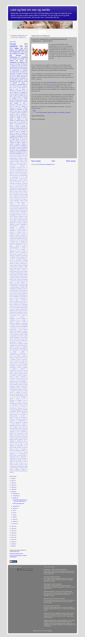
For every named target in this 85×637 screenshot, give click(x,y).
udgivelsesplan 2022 (14, 456)
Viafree (15, 219)
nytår (25, 365)
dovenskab (18, 260)
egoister (24, 112)
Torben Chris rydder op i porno (20, 217)
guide (16, 295)
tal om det (17, 436)
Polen (26, 197)
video (15, 95)
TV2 (23, 214)
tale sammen (13, 147)
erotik (17, 89)
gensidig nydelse (14, 67)
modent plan (18, 354)
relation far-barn (19, 390)
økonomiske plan (22, 470)
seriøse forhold (15, 139)
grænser (11, 295)
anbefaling (24, 57)
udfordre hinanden (22, 455)
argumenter (12, 233)
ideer (23, 301)
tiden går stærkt (19, 444)
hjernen (11, 299)
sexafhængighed (17, 409)
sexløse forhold (20, 411)
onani (17, 131)
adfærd (24, 222)
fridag (19, 279)
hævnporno (17, 301)
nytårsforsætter (13, 367)
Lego (17, 186)
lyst (10, 92)
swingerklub (23, 431)
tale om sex (18, 437)
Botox (17, 161)
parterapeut (23, 376)
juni (16, 310)
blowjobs (23, 246)
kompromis (19, 90)
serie (26, 137)
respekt (23, 82)
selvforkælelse (12, 403)
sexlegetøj (13, 62)
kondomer (25, 70)
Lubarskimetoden (13, 188)
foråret (11, 279)
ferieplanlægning (19, 272)
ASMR (19, 155)
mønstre (24, 356)
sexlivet (23, 139)
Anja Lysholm (25, 155)
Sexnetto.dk (12, 211)
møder (19, 356)
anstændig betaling (21, 228)
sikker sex (23, 141)
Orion (11, 194)
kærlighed (14, 46)
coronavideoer (23, 252)
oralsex (11, 64)
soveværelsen (12, 420)
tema (25, 439)
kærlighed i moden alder (16, 326)
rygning (11, 398)
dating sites (12, 255)
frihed (24, 117)
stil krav (19, 425)
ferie (17, 114)
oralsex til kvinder (14, 133)
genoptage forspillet (24, 285)
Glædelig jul (15, 98)
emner (11, 265)
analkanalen (12, 227)
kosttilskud (24, 318)
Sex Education (16, 207)
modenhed (12, 354)
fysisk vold (13, 280)
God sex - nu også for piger (20, 178)
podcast (14, 65)
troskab (11, 450)
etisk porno (24, 268)
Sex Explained (23, 207)
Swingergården (13, 214)
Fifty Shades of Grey (14, 175)
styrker (20, 428)
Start (53, 161)
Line (25, 186)
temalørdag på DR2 (21, 441)
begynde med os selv (14, 239)
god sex (16, 122)
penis (26, 378)
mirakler (23, 351)
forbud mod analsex (15, 276)
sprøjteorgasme (18, 422)
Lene (21, 186)
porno (21, 60)
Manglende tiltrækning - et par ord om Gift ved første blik (58, 591)
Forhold (13, 44)
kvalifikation (18, 323)
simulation (12, 142)
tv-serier (13, 452)
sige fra (13, 412)
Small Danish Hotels (14, 213)
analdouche (23, 225)
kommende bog (15, 315)
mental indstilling (22, 348)
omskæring (14, 368)
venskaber (19, 152)
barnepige (12, 236)
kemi (25, 310)
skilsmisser (23, 93)
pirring (17, 382)
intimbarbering (25, 305)
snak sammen (23, 417)
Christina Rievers (22, 164)
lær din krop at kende (19, 338)
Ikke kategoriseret (15, 52)
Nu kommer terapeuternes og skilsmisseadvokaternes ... (20, 500)
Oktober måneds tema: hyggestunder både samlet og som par (59, 613)
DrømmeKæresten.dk (20, 170)
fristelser (54, 112)
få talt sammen (20, 280)
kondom (23, 315)
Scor (11, 106)
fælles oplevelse (21, 282)
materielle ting (14, 345)
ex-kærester (12, 269)
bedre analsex (18, 236)
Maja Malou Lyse (13, 189)
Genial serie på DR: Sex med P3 (52, 605)
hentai (16, 298)
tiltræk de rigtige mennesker (15, 447)
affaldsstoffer (12, 224)
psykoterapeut (14, 389)
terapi (17, 442)
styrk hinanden (23, 426)
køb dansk (13, 327)
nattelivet (11, 357)
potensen (21, 384)
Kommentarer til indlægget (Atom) (46, 164)
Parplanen (19, 104)
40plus (23, 153)
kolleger (11, 313)
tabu (23, 434)
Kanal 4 (24, 181)
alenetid (19, 108)
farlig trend (16, 271)
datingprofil (25, 111)
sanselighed (19, 400)
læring (17, 128)
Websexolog (13, 57)
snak (11, 95)
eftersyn (17, 263)
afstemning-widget (13, 225)
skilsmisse (16, 93)
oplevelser (23, 131)
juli (13, 510)
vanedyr (24, 459)
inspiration (23, 78)
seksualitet (12, 401)
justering (20, 310)
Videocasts (12, 108)
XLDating (19, 221)
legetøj (17, 126)
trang (17, 150)
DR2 (11, 97)
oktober (15, 498)
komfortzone (25, 313)
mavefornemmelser (22, 345)
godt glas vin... (22, 37)
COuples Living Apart (21, 163)
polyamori (13, 136)
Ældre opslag (70, 161)
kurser (17, 125)
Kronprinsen (18, 183)
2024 (12, 478)
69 (10, 86)
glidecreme (23, 67)
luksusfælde (13, 335)
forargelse (26, 274)
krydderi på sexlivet (14, 321)
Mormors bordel (18, 191)
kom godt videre (18, 313)
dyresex (16, 261)
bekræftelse (23, 241)
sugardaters (12, 431)
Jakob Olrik (17, 181)
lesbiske (11, 332)
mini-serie (15, 351)
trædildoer (23, 450)
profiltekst (24, 386)
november (24, 359)
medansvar (12, 346)
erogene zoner (14, 266)
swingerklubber (22, 84)
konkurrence (22, 316)
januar (12, 309)
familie (18, 269)
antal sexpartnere (22, 230)
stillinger (24, 144)
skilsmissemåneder (13, 415)
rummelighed (23, 397)
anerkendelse (22, 227)
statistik (17, 144)
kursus (23, 125)
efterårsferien (23, 263)
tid (23, 442)
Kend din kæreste (51, 82)
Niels (11, 192)
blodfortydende (18, 244)
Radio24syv (16, 200)
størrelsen (24, 430)
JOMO (11, 181)
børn (19, 65)
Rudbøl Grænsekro (21, 202)
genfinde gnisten (20, 120)
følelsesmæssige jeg (14, 283)
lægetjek (17, 337)
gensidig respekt (14, 78)
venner (16, 463)
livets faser (12, 128)
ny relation (23, 360)
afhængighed (23, 224)
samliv (21, 137)
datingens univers (15, 257)
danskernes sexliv (22, 254)
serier (18, 406)
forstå (22, 277)
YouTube (19, 222)
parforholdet (12, 134)
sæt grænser (20, 433)
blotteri (11, 246)
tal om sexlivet (23, 436)
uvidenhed (19, 459)
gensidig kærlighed (15, 287)
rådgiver (17, 398)
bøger (11, 89)
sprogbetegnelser (22, 420)
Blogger (21, 159)
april (14, 517)
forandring (23, 114)
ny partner (17, 360)
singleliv (24, 142)
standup (23, 423)
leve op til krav (18, 332)
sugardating (23, 145)
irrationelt (16, 307)
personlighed (23, 381)
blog (25, 244)
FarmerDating (23, 173)
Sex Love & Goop (13, 208)
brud (16, 249)
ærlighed (22, 62)
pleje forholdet (23, 382)
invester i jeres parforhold (16, 123)
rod (14, 397)
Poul (12, 199)
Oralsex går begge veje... (19, 503)
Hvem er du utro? (22, 180)
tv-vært (19, 452)
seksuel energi (21, 401)
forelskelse (12, 115)
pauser (22, 378)
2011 (12, 539)
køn (19, 327)
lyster (22, 335)
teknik (16, 439)
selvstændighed (14, 404)
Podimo (21, 197)
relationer (14, 82)
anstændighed (12, 230)
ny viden (15, 362)
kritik (19, 320)
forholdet (49, 112)
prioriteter (18, 386)
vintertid (11, 464)
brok (10, 249)
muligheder (14, 130)
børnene (19, 251)
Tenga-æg (21, 216)
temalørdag (12, 441)
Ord (25, 192)
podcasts (25, 134)
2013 (12, 535)
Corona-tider (22, 166)
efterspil (13, 112)
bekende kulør (15, 241)
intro (12, 307)
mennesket (15, 348)
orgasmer (15, 92)
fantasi (11, 271)
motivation (24, 354)
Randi (22, 200)
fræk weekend (25, 279)
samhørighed (23, 92)
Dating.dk (19, 167)
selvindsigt (19, 403)
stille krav (24, 425)
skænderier (23, 415)
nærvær (19, 367)
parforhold (21, 50)
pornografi (19, 136)
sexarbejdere (25, 409)
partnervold (12, 378)
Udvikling (23, 106)
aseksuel (24, 233)
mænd (12, 60)
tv (27, 450)
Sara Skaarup (21, 203)
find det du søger (13, 274)
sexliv (11, 93)
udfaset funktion (13, 455)
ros (17, 397)
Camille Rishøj (13, 164)
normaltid (13, 359)
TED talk (19, 214)
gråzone (24, 293)
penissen (13, 379)
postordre (15, 384)
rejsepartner (25, 389)
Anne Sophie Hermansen (17, 156)
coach (16, 252)
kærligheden (25, 326)
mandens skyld (13, 343)
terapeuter (12, 442)
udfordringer (12, 152)
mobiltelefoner (22, 353)
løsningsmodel (13, 342)
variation (11, 461)
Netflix (24, 191)
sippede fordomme (14, 414)
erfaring (11, 114)
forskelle (18, 117)
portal (11, 384)
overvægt (19, 375)
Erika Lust (20, 172)
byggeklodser (12, 251)
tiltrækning (23, 148)
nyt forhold (19, 365)
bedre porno (25, 236)
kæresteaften (25, 323)
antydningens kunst (21, 232)
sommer (11, 144)
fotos (15, 279)
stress (11, 145)
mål (10, 356)
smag (17, 417)
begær (22, 239)
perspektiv (12, 382)
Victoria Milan (21, 219)
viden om (18, 48)
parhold (11, 376)
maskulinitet (19, 343)
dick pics (12, 260)
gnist (20, 290)
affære (18, 224)
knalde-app (19, 312)
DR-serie (19, 86)
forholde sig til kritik (21, 115)
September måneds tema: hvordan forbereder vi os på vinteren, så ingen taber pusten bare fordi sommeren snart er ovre (59, 621)
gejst (27, 283)
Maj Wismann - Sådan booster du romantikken (55, 569)
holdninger (23, 299)
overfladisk (13, 375)
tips (16, 448)
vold (11, 153)
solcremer (12, 419)
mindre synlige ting (24, 349)
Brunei (21, 161)
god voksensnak (14, 291)
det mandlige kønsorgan (21, 258)
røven (24, 398)
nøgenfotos (25, 367)
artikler (18, 233)
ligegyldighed (25, 332)
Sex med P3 (18, 210)
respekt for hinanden (19, 393)
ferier (25, 272)
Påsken (24, 199)
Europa (24, 172)
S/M (25, 104)
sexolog (17, 141)
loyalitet (26, 334)
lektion (25, 331)
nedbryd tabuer (15, 71)
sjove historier (23, 414)
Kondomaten (18, 101)
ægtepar (24, 469)
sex (26, 46)
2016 (12, 528)
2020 (12, 487)
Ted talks (15, 216)
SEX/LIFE (12, 203)
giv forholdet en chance (21, 288)
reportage (18, 392)
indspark (16, 302)
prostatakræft (12, 387)
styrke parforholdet (13, 428)
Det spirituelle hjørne (20, 169)
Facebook (16, 173)
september (15, 506)
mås (14, 356)
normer (18, 359)
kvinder (22, 59)
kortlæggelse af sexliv (14, 318)
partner (21, 79)
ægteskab (12, 470)
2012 (12, 537)
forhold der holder (24, 276)
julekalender (23, 309)
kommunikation (16, 70)
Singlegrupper (23, 211)
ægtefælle (17, 469)
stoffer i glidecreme (14, 426)
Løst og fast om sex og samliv (30, 9)
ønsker (11, 472)
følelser (23, 89)
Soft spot (24, 213)
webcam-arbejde (14, 467)
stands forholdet (15, 423)
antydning (12, 232)
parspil (17, 376)
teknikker (20, 439)
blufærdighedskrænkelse (15, 247)
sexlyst (11, 141)
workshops (22, 467)
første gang (22, 283)
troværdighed (17, 450)
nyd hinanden (13, 79)
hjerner (17, 299)
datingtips (22, 257)
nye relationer (21, 362)
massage (26, 343)
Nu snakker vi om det (18, 192)
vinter (25, 152)
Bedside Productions (23, 158)
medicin (18, 346)
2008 (12, 546)
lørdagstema (23, 340)
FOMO (11, 173)
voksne (21, 464)
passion (17, 378)
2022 (12, 483)
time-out (11, 150)
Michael (11, 191)
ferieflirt (12, 272)
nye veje (19, 364)
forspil (14, 59)
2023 (12, 480)
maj (25, 342)
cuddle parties (13, 254)
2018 (12, 491)
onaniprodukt (12, 370)
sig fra (26, 411)
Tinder (16, 106)
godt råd (19, 293)
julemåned (12, 310)
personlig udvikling (22, 379)
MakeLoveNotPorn (22, 189)
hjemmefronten (61, 112)
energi (15, 265)
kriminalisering (12, 320)
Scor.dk (22, 205)
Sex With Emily (21, 208)
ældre (16, 470)
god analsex (25, 290)
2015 (12, 530)
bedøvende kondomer (21, 238)
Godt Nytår (12, 73)
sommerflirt (18, 419)
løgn (22, 128)
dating (22, 53)
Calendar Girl (22, 95)
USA (11, 219)
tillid (18, 148)
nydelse (24, 71)
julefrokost (68, 112)
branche (24, 247)
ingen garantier (23, 302)
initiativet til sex (17, 304)
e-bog (24, 65)
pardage (24, 375)
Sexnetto (24, 210)
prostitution (19, 81)
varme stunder (19, 461)
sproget (11, 422)
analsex (12, 50)
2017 (12, 526)
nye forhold (22, 130)
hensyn (11, 298)
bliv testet (22, 243)
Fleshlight (25, 97)
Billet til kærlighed (15, 159)
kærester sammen (15, 324)
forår (25, 277)
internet (18, 305)
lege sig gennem (18, 331)
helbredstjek (16, 296)
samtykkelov (12, 400)
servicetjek (20, 408)
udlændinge (23, 456)
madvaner (20, 342)
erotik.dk (20, 266)
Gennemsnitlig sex (16, 177)
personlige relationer (14, 381)
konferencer (12, 316)
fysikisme (19, 119)
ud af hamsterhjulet (21, 453)
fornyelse (13, 277)
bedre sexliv (17, 111)
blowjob (17, 246)
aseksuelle (12, 235)
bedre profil (13, 238)
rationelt (26, 81)
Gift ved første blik (14, 68)
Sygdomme (19, 75)
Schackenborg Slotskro (14, 205)
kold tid (24, 312)
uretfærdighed (12, 459)
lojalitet (21, 334)
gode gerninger (23, 291)
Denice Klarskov (17, 97)
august (14, 508)
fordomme (25, 64)
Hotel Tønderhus (13, 180)
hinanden (23, 122)
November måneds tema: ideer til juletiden (54, 598)
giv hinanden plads (13, 290)
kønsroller (24, 327)
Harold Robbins (19, 100)
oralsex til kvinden (18, 371)
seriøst (24, 406)
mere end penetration (14, 349)
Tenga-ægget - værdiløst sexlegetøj (52, 584)
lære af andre (16, 340)
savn (25, 400)
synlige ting (12, 433)
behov (26, 239)
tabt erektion (17, 434)
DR (14, 86)
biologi (17, 243)
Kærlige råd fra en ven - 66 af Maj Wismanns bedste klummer (19, 185)
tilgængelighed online (21, 445)
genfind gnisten (14, 285)
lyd (18, 335)
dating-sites (18, 255)
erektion (19, 265)
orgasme (23, 133)
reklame (12, 390)
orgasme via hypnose (18, 373)
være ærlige (25, 466)
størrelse (16, 145)
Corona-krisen (12, 166)
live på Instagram (14, 334)
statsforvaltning (13, 425)
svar (18, 431)
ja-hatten (21, 307)
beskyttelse (12, 243)
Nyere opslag (36, 161)
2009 (12, 544)
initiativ (11, 304)
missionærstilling (13, 353)
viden (21, 463)
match (26, 128)
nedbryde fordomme (19, 357)
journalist (17, 309)
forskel (17, 277)
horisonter (12, 301)
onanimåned (22, 368)
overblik (26, 373)
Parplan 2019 (17, 195)
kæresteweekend (24, 324)
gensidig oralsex (24, 287)
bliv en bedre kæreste (41, 112)
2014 (12, 533)
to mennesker (23, 448)
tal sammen (12, 437)
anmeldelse (12, 228)
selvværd (21, 404)
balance (17, 235)
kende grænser (13, 312)
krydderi (24, 320)
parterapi (19, 134)
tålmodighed (23, 150)
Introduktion (25, 68)
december (15, 493)
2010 (12, 541)
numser (11, 360)
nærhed (11, 131)
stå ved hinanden (16, 430)
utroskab (18, 64)
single (18, 142)
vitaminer (16, 464)
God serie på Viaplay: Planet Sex (52, 576)
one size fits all (20, 370)
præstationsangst (13, 137)
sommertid (24, 419)
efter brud (22, 261)
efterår (18, 112)
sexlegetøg (13, 411)
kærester (12, 126)
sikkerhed (24, 412)
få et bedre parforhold (20, 76)
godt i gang (12, 293)
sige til (18, 412)
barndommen (23, 235)
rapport (19, 389)
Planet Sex (16, 197)
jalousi (26, 307)
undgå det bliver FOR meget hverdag (18, 458)
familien (24, 269)
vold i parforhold (17, 153)
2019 (12, 489)
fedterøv (26, 271)
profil (25, 136)
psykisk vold (25, 387)
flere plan (20, 274)
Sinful (17, 211)
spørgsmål (25, 422)
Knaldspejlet (12, 183)
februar (21, 271)
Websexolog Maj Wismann (16, 553)
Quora (11, 200)
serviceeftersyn (13, 408)
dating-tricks (25, 255)
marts (14, 519)
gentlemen (13, 288)
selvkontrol (25, 403)
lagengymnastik (13, 329)
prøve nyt (19, 387)
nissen (26, 357)
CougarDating (12, 167)
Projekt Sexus (18, 199)
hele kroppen (23, 296)
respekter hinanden (20, 395)
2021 (12, 485)
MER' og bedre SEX (22, 188)
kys (25, 90)
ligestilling (23, 126)
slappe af (12, 417)
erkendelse (25, 265)
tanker (19, 147)
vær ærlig (19, 466)
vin (25, 463)
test (20, 442)
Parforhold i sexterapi (18, 194)
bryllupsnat (23, 249)
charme (11, 252)
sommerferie (13, 84)
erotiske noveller (17, 268)
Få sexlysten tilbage (24, 175)
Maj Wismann (15, 55)
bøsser (24, 251)
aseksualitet (19, 109)
